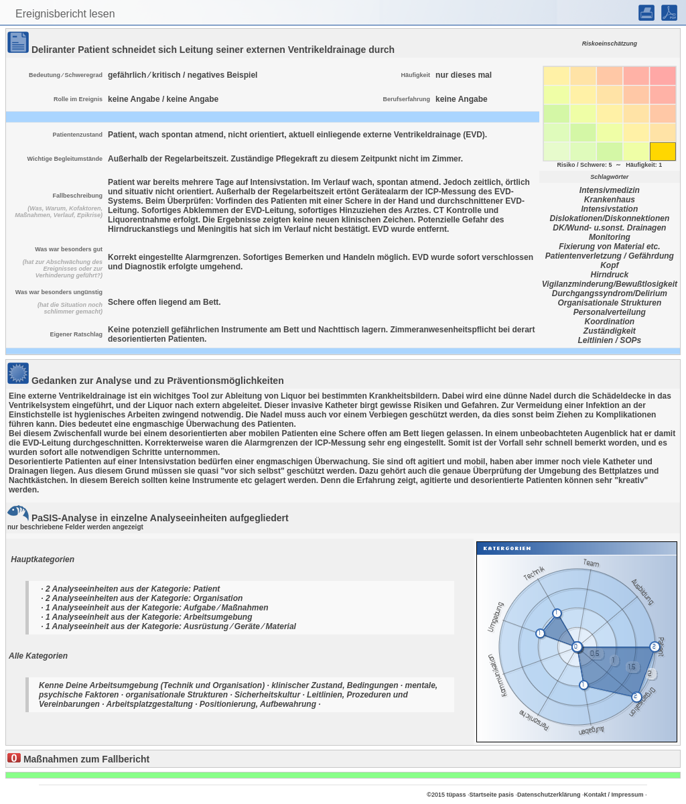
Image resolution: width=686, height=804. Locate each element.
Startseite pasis (491, 794)
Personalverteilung (609, 312)
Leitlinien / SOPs (610, 340)
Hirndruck (610, 274)
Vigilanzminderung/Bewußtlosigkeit (609, 284)
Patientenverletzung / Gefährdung (609, 256)
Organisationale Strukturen (610, 303)
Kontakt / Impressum (614, 794)
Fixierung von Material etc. (609, 246)
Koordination (610, 321)
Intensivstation (609, 209)
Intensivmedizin (609, 190)
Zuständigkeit (610, 331)
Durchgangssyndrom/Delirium (609, 293)
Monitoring (609, 237)
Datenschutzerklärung (549, 794)
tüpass (456, 794)
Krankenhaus (609, 199)
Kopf (609, 265)
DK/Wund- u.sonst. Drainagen (609, 227)
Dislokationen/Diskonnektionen (610, 218)
